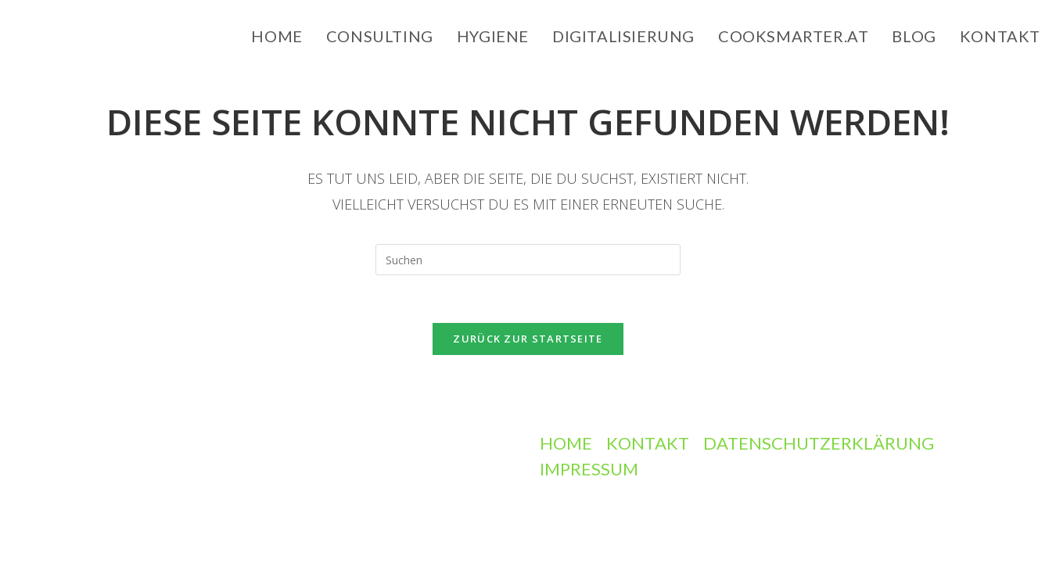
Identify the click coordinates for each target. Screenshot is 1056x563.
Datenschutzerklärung (818, 443)
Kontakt (647, 443)
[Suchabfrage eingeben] (528, 259)
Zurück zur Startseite (527, 339)
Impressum (589, 468)
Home (566, 443)
